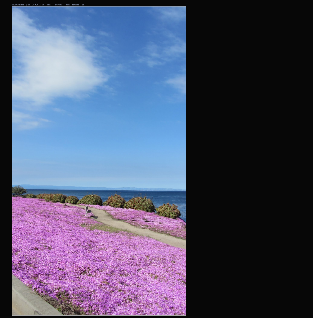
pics (28, 4)
